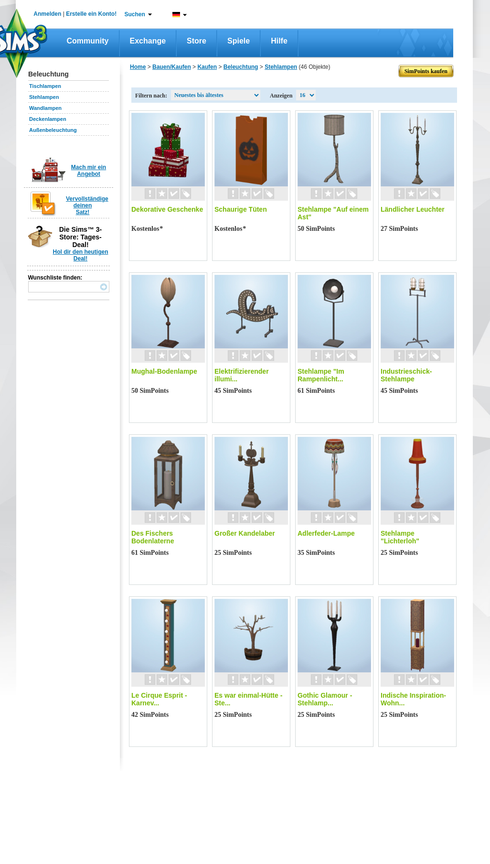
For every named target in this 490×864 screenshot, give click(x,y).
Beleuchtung (241, 67)
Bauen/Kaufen (171, 67)
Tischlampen (45, 86)
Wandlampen (45, 108)
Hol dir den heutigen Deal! (80, 255)
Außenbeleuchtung (53, 130)
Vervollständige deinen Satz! (87, 205)
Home (138, 67)
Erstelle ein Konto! (91, 14)
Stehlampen (44, 97)
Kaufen (207, 67)
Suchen (135, 14)
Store (196, 41)
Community (88, 41)
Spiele (238, 41)
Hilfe (279, 41)
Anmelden (47, 14)
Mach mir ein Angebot (88, 170)
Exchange (148, 41)
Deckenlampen (47, 119)
